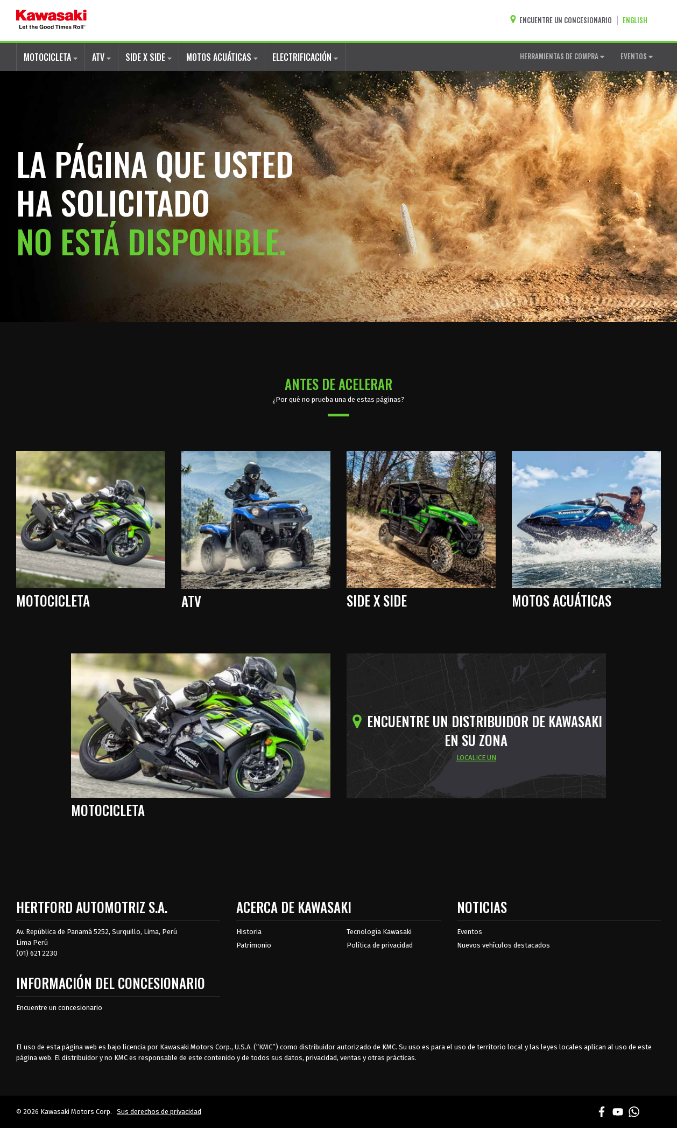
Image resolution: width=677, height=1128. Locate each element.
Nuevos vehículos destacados (503, 945)
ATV (101, 57)
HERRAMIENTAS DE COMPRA (562, 56)
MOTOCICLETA (50, 57)
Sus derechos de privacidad (159, 1112)
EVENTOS (636, 56)
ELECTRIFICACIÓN (305, 57)
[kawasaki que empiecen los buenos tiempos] (51, 20)
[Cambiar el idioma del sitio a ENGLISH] (638, 20)
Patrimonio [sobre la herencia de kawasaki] (253, 945)
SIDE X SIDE (148, 57)
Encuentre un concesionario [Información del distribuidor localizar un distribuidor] (59, 1008)
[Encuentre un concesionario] (563, 20)
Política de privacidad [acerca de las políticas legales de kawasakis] (380, 945)
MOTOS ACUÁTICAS (222, 57)
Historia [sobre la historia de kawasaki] (249, 932)
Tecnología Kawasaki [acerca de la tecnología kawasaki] (379, 932)
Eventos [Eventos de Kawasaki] (469, 932)
